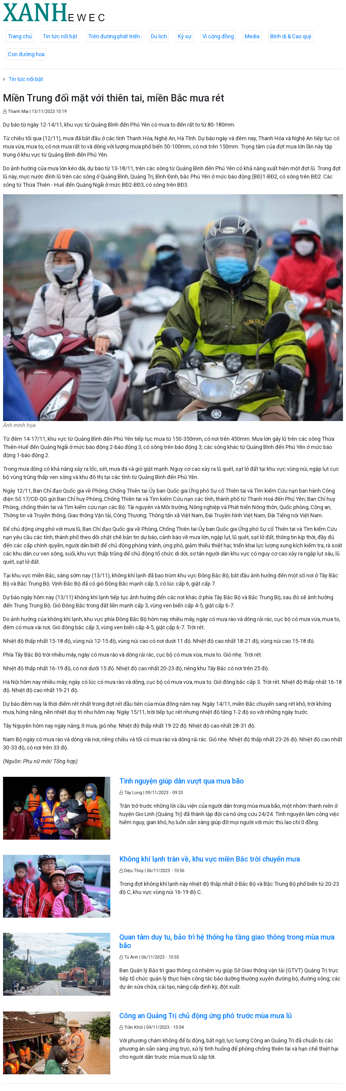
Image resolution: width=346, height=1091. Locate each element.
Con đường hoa (26, 54)
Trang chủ (20, 36)
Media (252, 36)
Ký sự (184, 36)
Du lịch (159, 36)
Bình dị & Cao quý (290, 36)
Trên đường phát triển (114, 36)
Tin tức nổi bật (60, 36)
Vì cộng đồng (218, 36)
